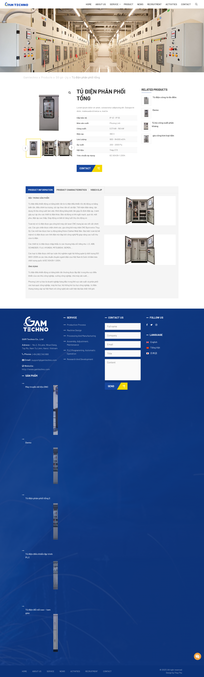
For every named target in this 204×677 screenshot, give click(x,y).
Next (71, 147)
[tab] (40, 189)
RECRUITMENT (154, 4)
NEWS (140, 4)
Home (89, 4)
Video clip (96, 189)
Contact (90, 168)
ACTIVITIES (171, 4)
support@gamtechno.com (44, 360)
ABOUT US (100, 4)
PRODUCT (128, 4)
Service (50, 671)
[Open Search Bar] (196, 4)
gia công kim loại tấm (163, 135)
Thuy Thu (178, 672)
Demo (156, 110)
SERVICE (116, 4)
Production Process (76, 324)
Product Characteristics (72, 189)
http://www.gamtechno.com (36, 369)
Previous (25, 148)
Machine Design (74, 330)
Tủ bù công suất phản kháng (163, 124)
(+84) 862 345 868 (40, 354)
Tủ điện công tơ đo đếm (164, 97)
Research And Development (80, 359)
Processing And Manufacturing (81, 335)
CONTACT (186, 4)
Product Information (40, 189)
